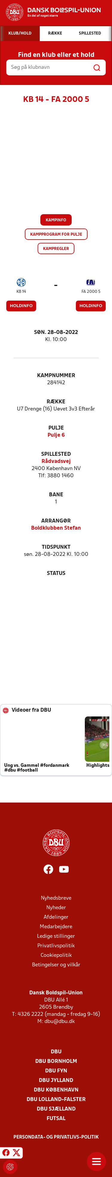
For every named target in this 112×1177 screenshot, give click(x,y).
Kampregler (56, 249)
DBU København (56, 1090)
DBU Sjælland (56, 1109)
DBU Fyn (56, 1071)
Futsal (56, 1118)
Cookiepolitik (56, 955)
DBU (56, 1052)
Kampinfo (56, 220)
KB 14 (21, 292)
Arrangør (56, 521)
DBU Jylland (56, 1080)
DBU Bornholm (56, 1061)
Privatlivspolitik (56, 946)
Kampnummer (56, 375)
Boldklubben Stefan (56, 528)
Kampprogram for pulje (56, 235)
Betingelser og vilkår (56, 965)
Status (56, 573)
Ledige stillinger (56, 936)
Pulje (56, 428)
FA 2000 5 (91, 292)
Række (56, 402)
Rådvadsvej (56, 461)
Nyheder (56, 907)
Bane (56, 494)
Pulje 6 (56, 435)
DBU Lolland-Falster (56, 1099)
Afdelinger (56, 917)
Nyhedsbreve (56, 898)
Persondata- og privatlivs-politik (56, 1137)
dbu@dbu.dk (60, 1021)
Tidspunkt (56, 547)
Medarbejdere (56, 926)
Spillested (56, 454)
